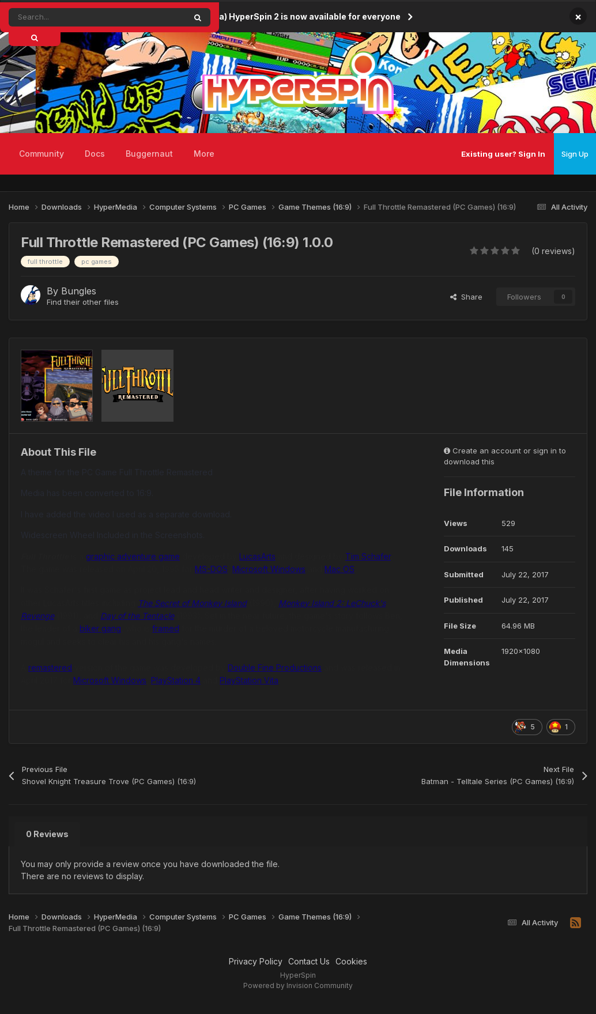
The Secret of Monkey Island (192, 603)
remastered (50, 667)
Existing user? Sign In (503, 153)
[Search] (71, 17)
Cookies (351, 961)
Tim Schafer (368, 556)
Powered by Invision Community (298, 985)
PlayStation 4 (176, 680)
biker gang (100, 628)
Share (466, 296)
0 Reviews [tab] (47, 834)
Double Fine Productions (275, 667)
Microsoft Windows (268, 569)
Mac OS (339, 569)
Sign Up (575, 153)
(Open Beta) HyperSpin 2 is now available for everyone (289, 16)
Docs (95, 153)
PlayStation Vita (249, 680)
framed (165, 628)
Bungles (78, 291)
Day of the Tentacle (137, 615)
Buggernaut (149, 153)
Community (41, 153)
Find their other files (83, 302)
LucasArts (257, 556)
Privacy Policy (255, 961)
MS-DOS (211, 569)
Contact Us (309, 961)
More (204, 153)
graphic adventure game (133, 556)
